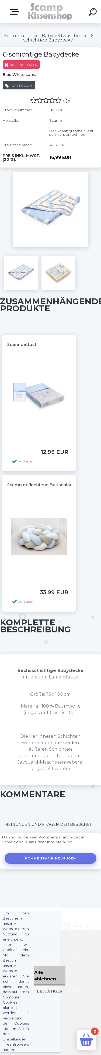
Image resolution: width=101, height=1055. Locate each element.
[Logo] (50, 11)
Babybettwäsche (61, 35)
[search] (93, 13)
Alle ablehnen (45, 975)
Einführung (17, 35)
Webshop (15, 12)
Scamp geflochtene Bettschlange (42, 484)
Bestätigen (50, 991)
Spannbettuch (22, 344)
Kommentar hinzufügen (50, 858)
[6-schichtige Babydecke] (50, 173)
